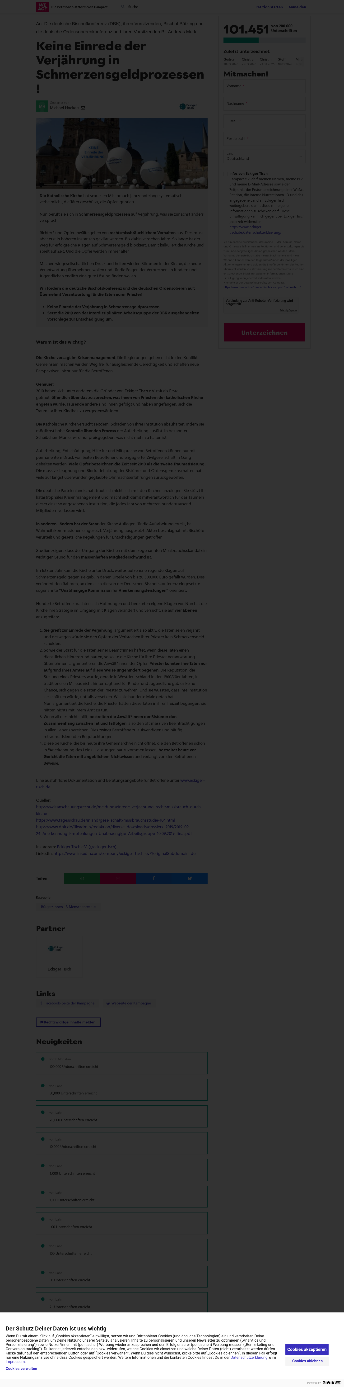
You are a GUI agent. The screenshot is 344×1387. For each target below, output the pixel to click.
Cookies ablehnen (307, 1361)
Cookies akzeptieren (307, 1349)
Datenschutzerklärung (249, 1357)
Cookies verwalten (21, 1369)
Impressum (15, 1361)
